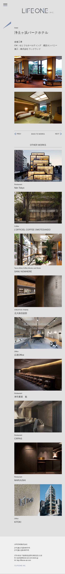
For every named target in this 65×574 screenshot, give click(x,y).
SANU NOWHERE (23, 271)
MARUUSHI (20, 480)
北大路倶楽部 (20, 313)
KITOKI (18, 522)
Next (57, 134)
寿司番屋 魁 (20, 397)
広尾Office (19, 355)
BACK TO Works (38, 134)
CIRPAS (18, 438)
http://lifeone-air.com (25, 561)
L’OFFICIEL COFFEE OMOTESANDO (33, 229)
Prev (19, 134)
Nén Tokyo (20, 188)
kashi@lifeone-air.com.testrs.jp (27, 558)
